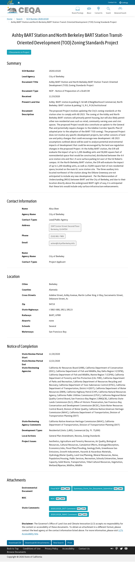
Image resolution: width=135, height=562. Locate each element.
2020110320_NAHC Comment (69, 514)
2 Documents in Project (19, 52)
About (89, 10)
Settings (123, 2)
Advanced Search (120, 10)
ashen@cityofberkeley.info (63, 243)
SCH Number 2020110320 (37, 19)
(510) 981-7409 (57, 236)
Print (70, 543)
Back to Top (13, 549)
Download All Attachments (37, 543)
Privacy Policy (51, 549)
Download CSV (15, 543)
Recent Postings (77, 10)
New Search (58, 543)
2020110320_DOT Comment (68, 509)
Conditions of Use (31, 549)
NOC (58, 499)
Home (9, 19)
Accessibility (68, 549)
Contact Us (112, 2)
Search (108, 10)
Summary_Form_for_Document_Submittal (98, 489)
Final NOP (60, 489)
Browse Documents (16, 552)
